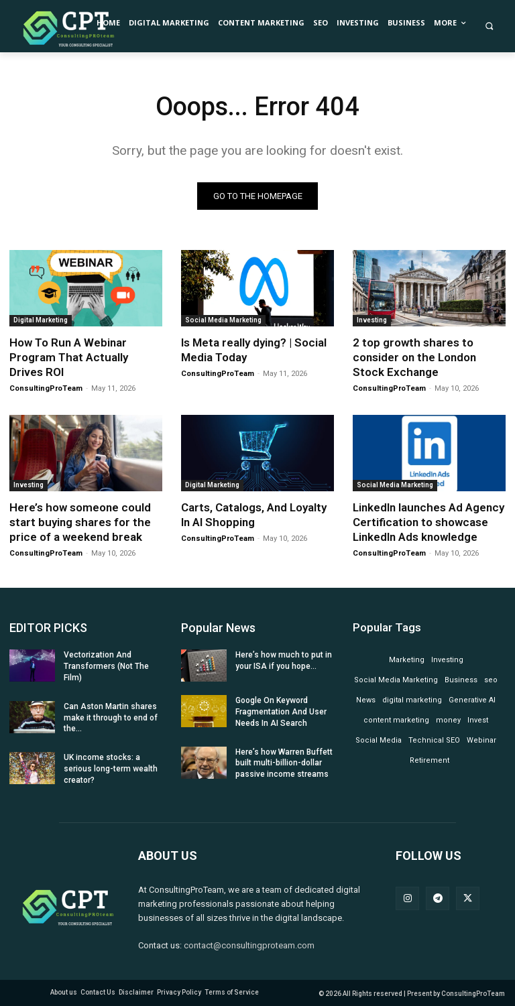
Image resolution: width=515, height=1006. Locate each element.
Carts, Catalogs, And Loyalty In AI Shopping (254, 515)
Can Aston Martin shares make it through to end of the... (111, 718)
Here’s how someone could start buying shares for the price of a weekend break (80, 522)
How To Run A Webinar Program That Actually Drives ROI (68, 357)
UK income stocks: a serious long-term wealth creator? (111, 769)
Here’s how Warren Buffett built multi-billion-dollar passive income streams (284, 763)
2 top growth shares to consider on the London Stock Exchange (414, 357)
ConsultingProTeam (45, 388)
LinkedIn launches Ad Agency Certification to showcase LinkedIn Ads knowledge (428, 522)
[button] (489, 26)
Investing (372, 320)
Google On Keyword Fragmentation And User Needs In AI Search (281, 712)
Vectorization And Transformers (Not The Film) (106, 666)
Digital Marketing (40, 320)
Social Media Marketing (223, 320)
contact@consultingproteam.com (249, 945)
